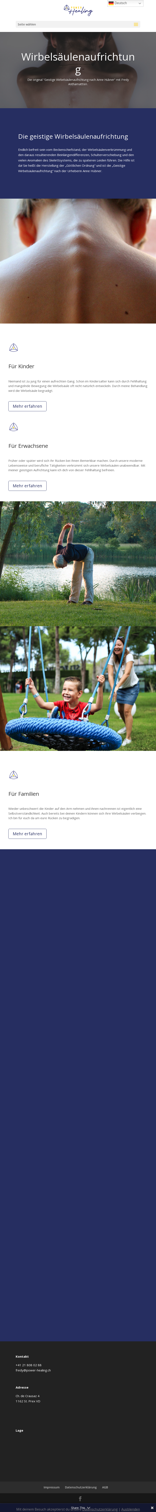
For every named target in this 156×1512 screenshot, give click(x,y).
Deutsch (118, 3)
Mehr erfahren (27, 406)
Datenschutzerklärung (81, 1487)
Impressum (52, 1487)
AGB (105, 1487)
